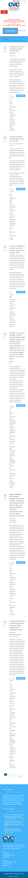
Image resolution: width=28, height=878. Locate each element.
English (16, 1)
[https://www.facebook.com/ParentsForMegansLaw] (18, 30)
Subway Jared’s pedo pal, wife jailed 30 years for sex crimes (16, 139)
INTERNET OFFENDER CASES (14, 121)
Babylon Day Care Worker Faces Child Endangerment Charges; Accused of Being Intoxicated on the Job (13, 822)
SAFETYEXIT (4, 12)
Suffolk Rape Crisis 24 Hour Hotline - (11, 20)
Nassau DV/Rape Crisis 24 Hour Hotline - (11, 25)
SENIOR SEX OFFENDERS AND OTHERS (14, 730)
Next (19, 776)
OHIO (15, 718)
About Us (15, 876)
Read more (21, 95)
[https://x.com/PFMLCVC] (20, 30)
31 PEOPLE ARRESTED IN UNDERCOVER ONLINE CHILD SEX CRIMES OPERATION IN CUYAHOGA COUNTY (17, 625)
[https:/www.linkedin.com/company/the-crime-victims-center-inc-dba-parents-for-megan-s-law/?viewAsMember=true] (24, 30)
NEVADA (15, 123)
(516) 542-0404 (22, 25)
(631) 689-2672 (17, 19)
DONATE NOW (10, 31)
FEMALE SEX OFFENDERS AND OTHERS (14, 436)
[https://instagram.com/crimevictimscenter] (22, 30)
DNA (11, 299)
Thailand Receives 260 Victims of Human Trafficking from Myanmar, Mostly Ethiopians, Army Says (14, 816)
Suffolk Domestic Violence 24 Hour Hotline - (12, 21)
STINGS (15, 767)
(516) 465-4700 (17, 24)
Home (10, 876)
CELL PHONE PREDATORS (13, 112)
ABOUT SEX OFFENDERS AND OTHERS (12, 107)
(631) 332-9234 (21, 20)
